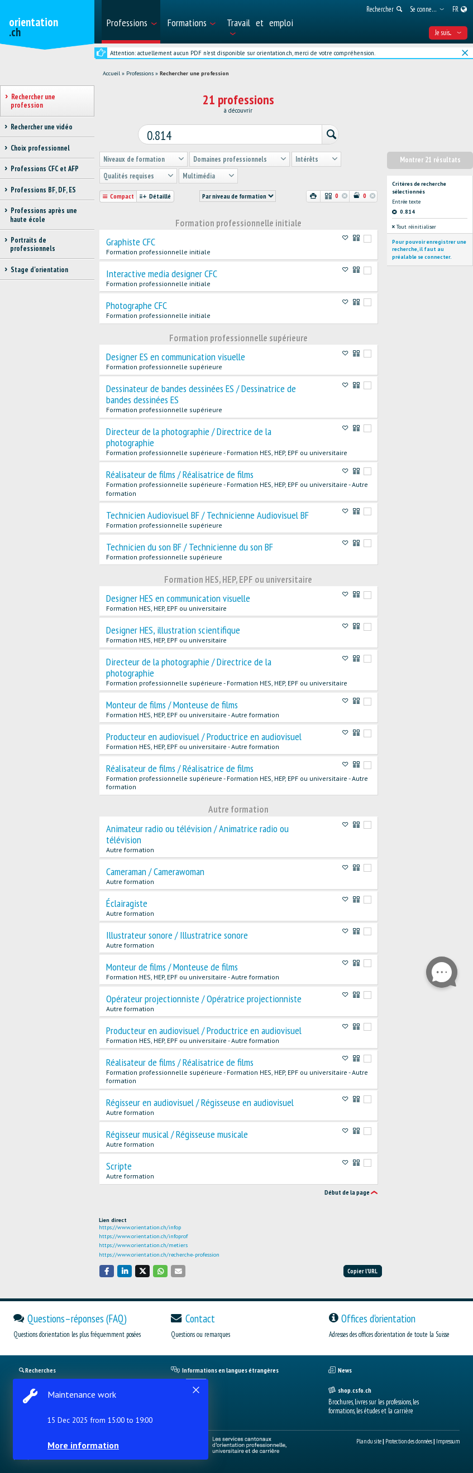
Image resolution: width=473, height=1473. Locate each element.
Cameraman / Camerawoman (155, 870)
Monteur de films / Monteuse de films (172, 703)
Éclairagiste (126, 901)
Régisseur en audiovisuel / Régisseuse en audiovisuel (200, 1101)
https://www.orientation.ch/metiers (143, 1243)
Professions (140, 73)
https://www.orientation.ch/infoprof (143, 1234)
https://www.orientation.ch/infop (140, 1225)
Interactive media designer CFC (161, 272)
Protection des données (408, 1439)
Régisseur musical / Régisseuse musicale (177, 1132)
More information (84, 1445)
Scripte (119, 1164)
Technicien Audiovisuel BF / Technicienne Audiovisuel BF (207, 513)
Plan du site (368, 1439)
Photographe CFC (136, 304)
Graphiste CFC (130, 240)
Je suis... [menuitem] (448, 32)
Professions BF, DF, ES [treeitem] (43, 190)
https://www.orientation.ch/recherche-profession (159, 1253)
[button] (106, 1269)
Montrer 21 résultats (430, 158)
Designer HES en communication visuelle (178, 596)
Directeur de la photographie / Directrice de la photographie (188, 435)
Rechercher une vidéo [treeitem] (41, 127)
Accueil (111, 73)
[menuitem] (131, 22)
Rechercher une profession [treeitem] (33, 101)
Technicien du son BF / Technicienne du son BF (189, 545)
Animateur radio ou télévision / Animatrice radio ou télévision (197, 833)
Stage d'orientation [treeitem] (39, 269)
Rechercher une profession (194, 73)
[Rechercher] (326, 134)
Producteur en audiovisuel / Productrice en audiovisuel (204, 735)
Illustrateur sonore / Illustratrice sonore (177, 933)
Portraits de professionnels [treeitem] (32, 244)
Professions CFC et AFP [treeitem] (44, 168)
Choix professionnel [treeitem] (40, 148)
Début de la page (347, 1190)
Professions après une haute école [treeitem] (43, 215)
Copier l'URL (362, 1269)
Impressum (448, 1439)
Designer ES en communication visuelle (175, 355)
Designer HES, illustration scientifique (173, 628)
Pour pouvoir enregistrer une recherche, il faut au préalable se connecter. (429, 247)
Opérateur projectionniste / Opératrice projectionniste (204, 997)
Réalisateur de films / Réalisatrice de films (180, 473)
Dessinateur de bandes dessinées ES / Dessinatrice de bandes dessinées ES (201, 392)
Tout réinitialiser (414, 225)
